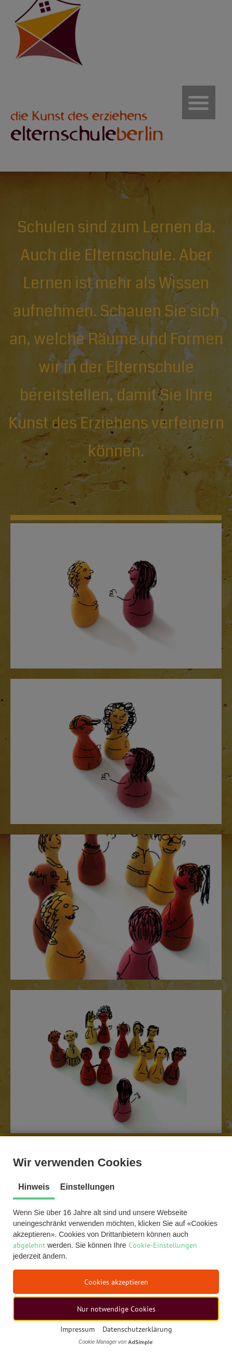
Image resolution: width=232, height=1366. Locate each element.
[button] (116, 1282)
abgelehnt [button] (29, 1245)
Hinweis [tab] (33, 1186)
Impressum (77, 1329)
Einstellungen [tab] (87, 1186)
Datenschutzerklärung (137, 1329)
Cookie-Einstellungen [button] (162, 1245)
